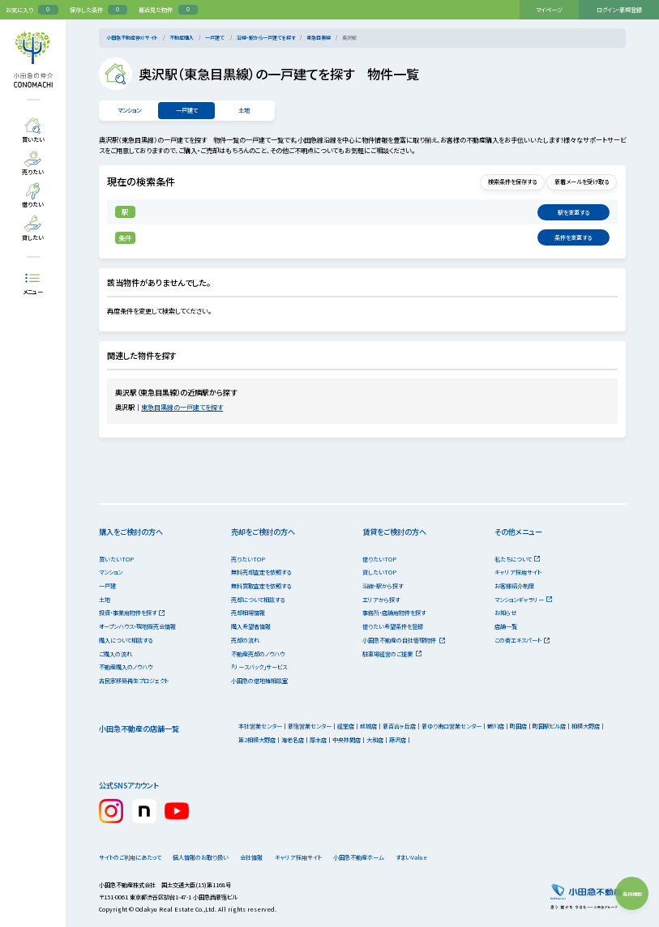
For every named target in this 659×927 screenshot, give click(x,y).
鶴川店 (495, 726)
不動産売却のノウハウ (258, 654)
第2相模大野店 (257, 740)
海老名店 (292, 740)
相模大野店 (585, 726)
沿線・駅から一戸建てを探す (266, 37)
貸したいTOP (379, 572)
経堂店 (345, 726)
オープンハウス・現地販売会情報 (137, 626)
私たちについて (517, 559)
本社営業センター (260, 726)
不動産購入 (181, 37)
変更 (573, 212)
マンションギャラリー (523, 600)
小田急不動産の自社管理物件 (403, 640)
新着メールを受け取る (578, 181)
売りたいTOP (248, 559)
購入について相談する (125, 640)
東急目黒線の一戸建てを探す (187, 407)
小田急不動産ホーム (380, 857)
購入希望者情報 (251, 626)
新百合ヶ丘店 (399, 726)
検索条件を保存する (499, 181)
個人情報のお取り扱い (205, 857)
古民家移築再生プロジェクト (134, 681)
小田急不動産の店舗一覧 (139, 728)
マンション (129, 110)
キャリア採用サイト (517, 572)
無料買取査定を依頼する (261, 586)
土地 (244, 110)
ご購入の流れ (115, 654)
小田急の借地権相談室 (259, 681)
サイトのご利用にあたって (130, 857)
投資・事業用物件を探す (132, 613)
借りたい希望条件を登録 (392, 626)
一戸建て (215, 37)
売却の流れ (245, 640)
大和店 (374, 740)
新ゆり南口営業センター (451, 726)
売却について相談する (258, 600)
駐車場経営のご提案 (392, 654)
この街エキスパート (522, 640)
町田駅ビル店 (549, 726)
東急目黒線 (318, 37)
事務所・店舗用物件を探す (394, 613)
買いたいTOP (116, 559)
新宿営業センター (310, 726)
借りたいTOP (379, 559)
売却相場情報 (248, 613)
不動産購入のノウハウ (125, 667)
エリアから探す (381, 600)
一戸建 (107, 586)
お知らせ (505, 613)
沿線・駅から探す (382, 586)
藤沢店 (397, 740)
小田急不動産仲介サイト (132, 37)
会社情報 (264, 857)
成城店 (368, 726)
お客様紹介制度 (514, 586)
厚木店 (318, 740)
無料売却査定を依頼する (261, 572)
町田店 (518, 726)
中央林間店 (346, 740)
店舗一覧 (505, 626)
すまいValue (442, 857)
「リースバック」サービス (259, 667)
